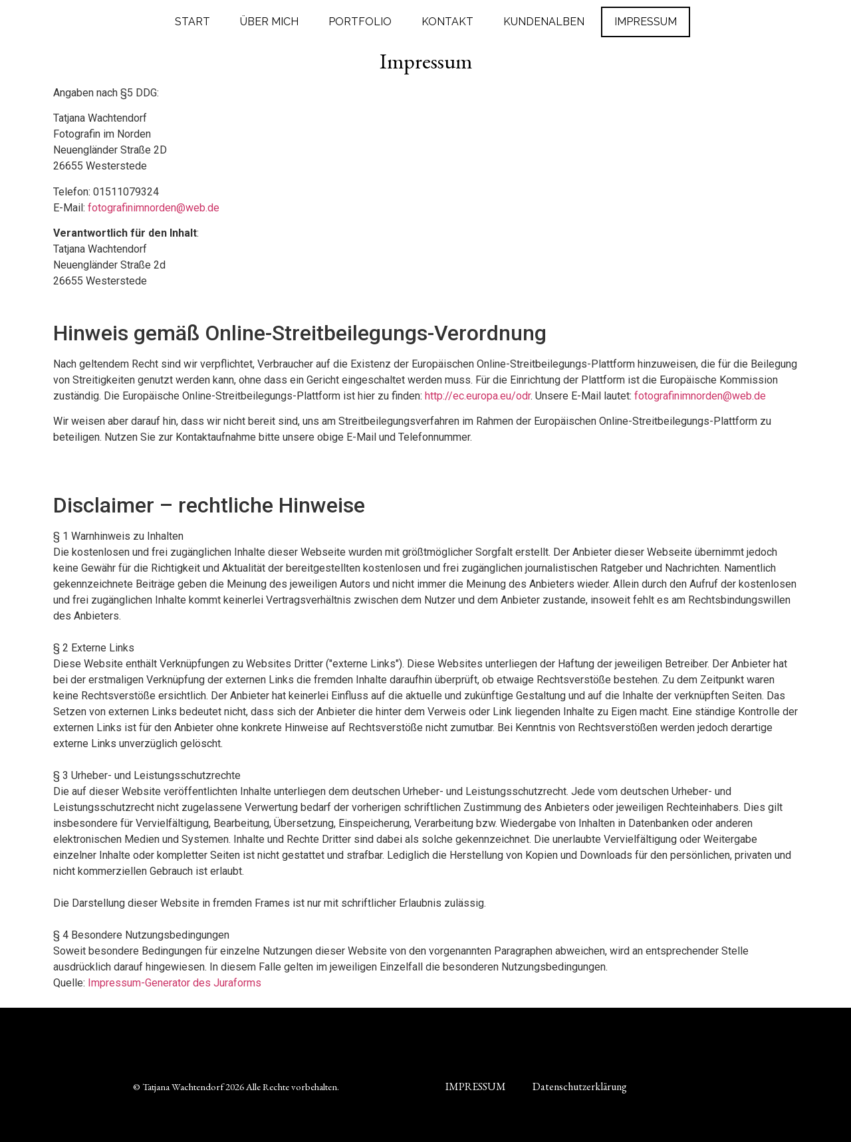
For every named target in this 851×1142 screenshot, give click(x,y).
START (192, 21)
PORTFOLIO (360, 21)
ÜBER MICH (269, 21)
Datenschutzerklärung (580, 1086)
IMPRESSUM (645, 21)
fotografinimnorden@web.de (153, 207)
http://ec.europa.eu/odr (478, 396)
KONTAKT (447, 21)
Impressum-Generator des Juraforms (174, 982)
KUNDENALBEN (543, 21)
